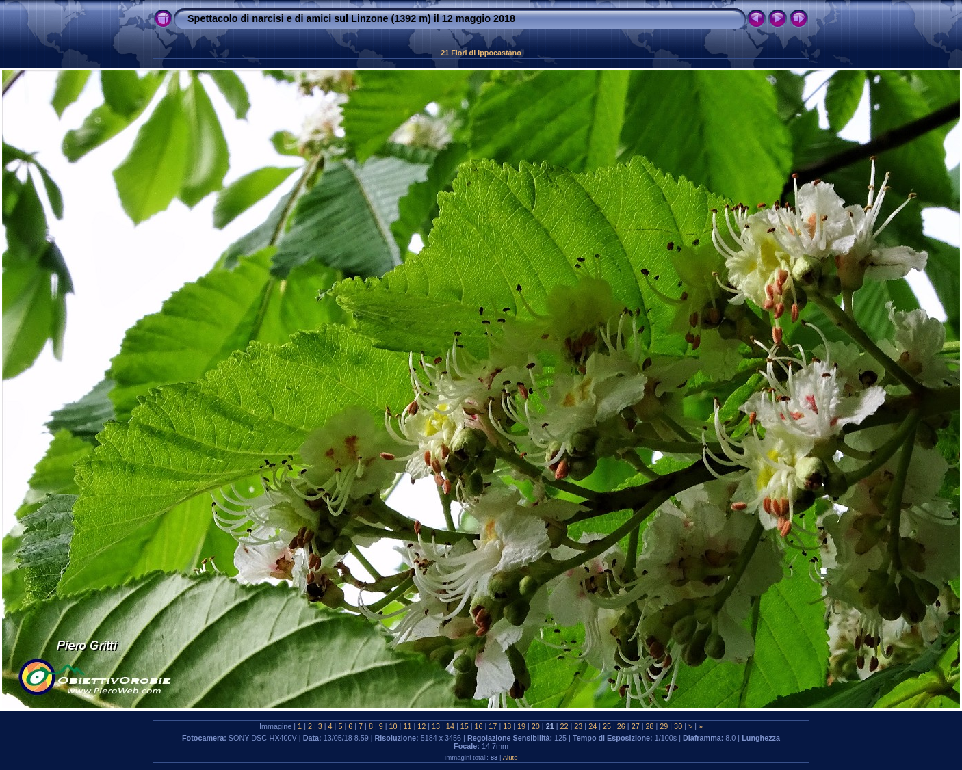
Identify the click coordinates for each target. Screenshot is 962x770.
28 (649, 726)
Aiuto (510, 757)
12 (421, 726)
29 (664, 726)
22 (564, 726)
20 (536, 726)
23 (578, 726)
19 (521, 726)
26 (621, 726)
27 (635, 726)
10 (393, 726)
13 (436, 726)
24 (592, 726)
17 (492, 726)
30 (678, 726)
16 (479, 726)
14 (450, 726)
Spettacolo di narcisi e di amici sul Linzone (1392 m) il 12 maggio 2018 (351, 18)
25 (607, 726)
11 (407, 726)
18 (507, 726)
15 (464, 726)
